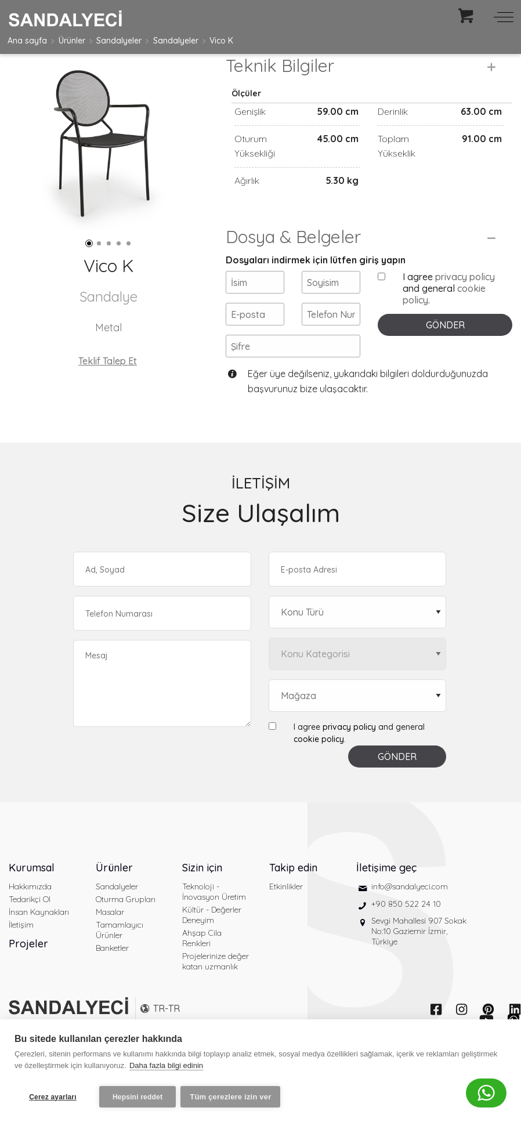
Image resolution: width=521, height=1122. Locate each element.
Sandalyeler (119, 40)
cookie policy (319, 767)
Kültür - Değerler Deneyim (211, 942)
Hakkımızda (30, 914)
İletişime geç (386, 895)
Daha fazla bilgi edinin (166, 1069)
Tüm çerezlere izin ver (233, 1096)
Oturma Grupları (125, 927)
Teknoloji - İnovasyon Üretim (214, 919)
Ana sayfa (27, 40)
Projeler (28, 971)
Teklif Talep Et (107, 361)
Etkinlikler (286, 914)
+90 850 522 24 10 (406, 931)
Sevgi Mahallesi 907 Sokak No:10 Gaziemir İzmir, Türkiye (418, 959)
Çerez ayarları (53, 1097)
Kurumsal (32, 895)
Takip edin (293, 895)
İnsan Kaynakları (39, 940)
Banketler (112, 976)
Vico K (221, 40)
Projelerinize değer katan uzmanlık (215, 989)
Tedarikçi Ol (29, 927)
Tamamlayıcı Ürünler (119, 957)
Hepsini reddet (137, 1097)
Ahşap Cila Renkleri (202, 965)
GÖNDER (445, 352)
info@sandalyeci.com (409, 914)
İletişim (21, 952)
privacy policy (465, 304)
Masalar (110, 940)
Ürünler (72, 40)
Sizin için (202, 895)
